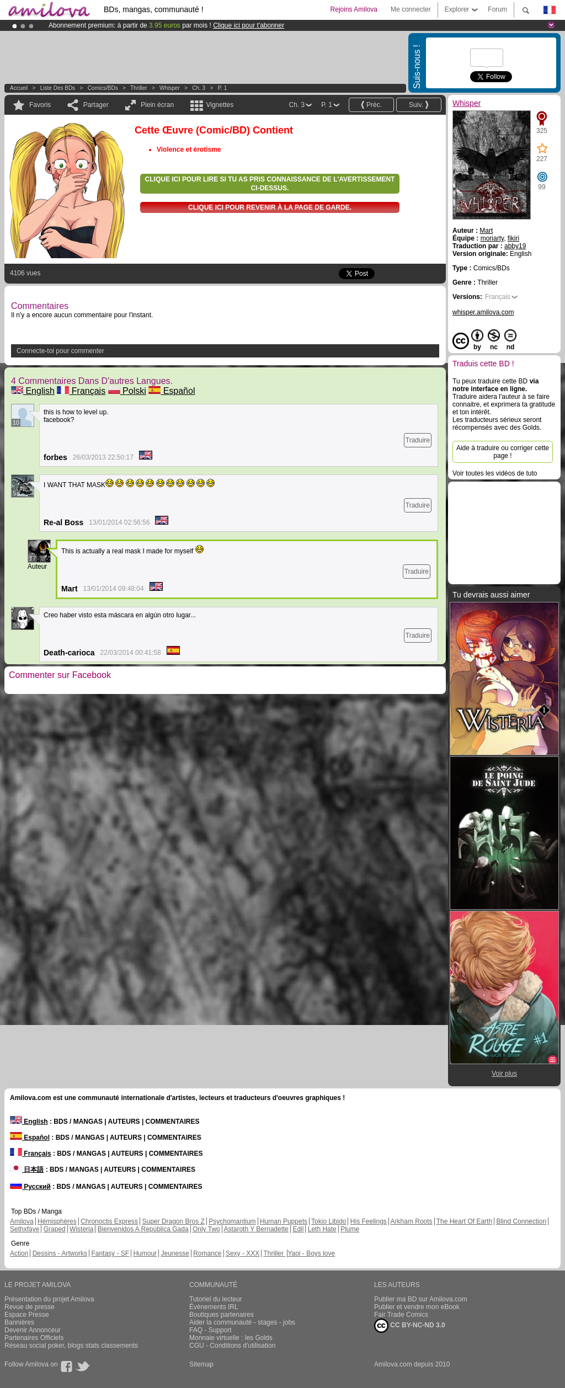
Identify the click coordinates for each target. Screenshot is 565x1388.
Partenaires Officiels (33, 1338)
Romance (207, 1253)
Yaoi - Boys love (311, 1253)
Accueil (19, 88)
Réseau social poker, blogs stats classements (71, 1345)
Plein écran (157, 105)
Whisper (169, 88)
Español (171, 391)
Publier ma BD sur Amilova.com (420, 1299)
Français (81, 391)
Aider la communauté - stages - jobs (242, 1322)
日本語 (27, 1169)
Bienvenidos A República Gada (143, 1229)
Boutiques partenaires (221, 1314)
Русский (30, 1187)
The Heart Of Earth (464, 1221)
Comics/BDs (103, 88)
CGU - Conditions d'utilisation (232, 1345)
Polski (127, 391)
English (33, 391)
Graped (55, 1229)
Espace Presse (26, 1314)
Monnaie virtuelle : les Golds (231, 1338)
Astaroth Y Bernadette (256, 1229)
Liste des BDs (57, 88)
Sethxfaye (24, 1229)
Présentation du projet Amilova (49, 1299)
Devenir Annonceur (32, 1330)
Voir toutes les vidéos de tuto (494, 473)
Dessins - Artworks (60, 1253)
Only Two (206, 1229)
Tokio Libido (328, 1221)
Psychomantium (232, 1221)
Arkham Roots (412, 1221)
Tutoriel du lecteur (215, 1299)
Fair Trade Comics (401, 1314)
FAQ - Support (210, 1330)
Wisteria (81, 1229)
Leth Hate (322, 1229)
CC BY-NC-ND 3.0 (409, 1325)
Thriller (139, 88)
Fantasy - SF (110, 1253)
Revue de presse (29, 1307)
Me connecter (411, 9)
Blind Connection (521, 1221)
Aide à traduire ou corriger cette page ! (502, 452)
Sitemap (201, 1364)
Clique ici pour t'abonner (248, 25)
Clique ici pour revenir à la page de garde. (269, 207)
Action (19, 1253)
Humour (145, 1253)
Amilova (22, 1221)
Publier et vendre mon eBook (417, 1307)
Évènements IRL (213, 1307)
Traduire (418, 440)
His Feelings (368, 1221)
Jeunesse (175, 1253)
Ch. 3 (198, 88)
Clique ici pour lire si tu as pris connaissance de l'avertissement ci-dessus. (270, 183)
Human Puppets (283, 1221)
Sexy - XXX (242, 1253)
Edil (297, 1229)
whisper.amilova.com (483, 312)
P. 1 (222, 88)
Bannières (19, 1322)
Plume (349, 1229)
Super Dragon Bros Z (173, 1221)
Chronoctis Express (109, 1221)
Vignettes (219, 105)
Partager (96, 105)
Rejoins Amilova (354, 9)
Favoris (40, 105)
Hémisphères (57, 1221)
